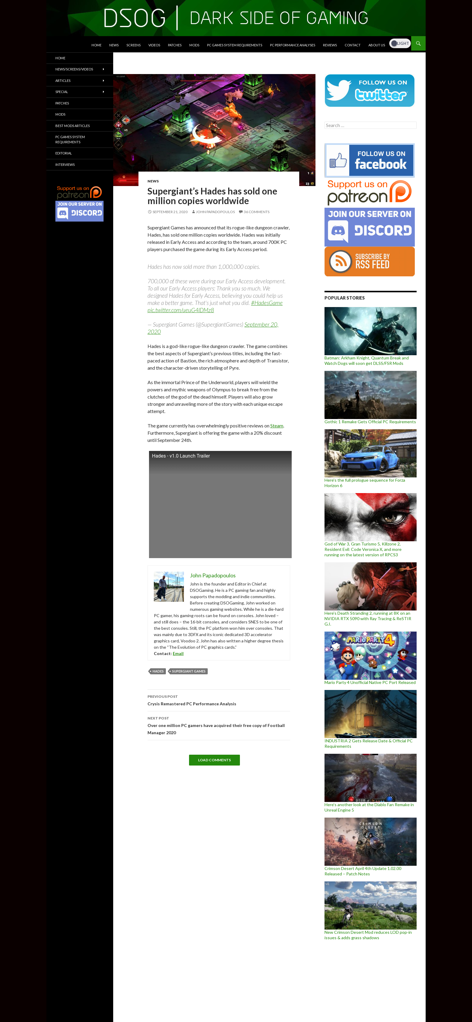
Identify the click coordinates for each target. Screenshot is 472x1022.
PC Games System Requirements (234, 45)
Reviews (330, 45)
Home (96, 45)
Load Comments (214, 760)
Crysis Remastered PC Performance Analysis (219, 699)
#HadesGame (267, 302)
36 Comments (256, 212)
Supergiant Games (189, 671)
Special (61, 92)
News (114, 45)
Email (178, 653)
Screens (133, 45)
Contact (353, 45)
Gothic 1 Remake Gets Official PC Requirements (370, 421)
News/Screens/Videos (74, 69)
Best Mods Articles (72, 126)
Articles (62, 80)
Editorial (63, 153)
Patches (175, 45)
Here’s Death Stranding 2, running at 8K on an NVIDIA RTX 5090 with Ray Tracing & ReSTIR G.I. (367, 618)
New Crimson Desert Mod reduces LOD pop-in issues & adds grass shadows (368, 935)
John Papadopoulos (215, 212)
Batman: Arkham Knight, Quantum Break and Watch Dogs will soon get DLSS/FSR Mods (366, 360)
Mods (194, 45)
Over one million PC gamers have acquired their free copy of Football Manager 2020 (219, 725)
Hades (158, 671)
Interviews (65, 164)
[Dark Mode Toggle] (400, 43)
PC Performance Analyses (292, 45)
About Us (376, 45)
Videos (154, 45)
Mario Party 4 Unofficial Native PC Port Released (370, 682)
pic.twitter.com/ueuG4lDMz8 (181, 309)
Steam (276, 425)
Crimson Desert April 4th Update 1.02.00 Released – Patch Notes (362, 871)
